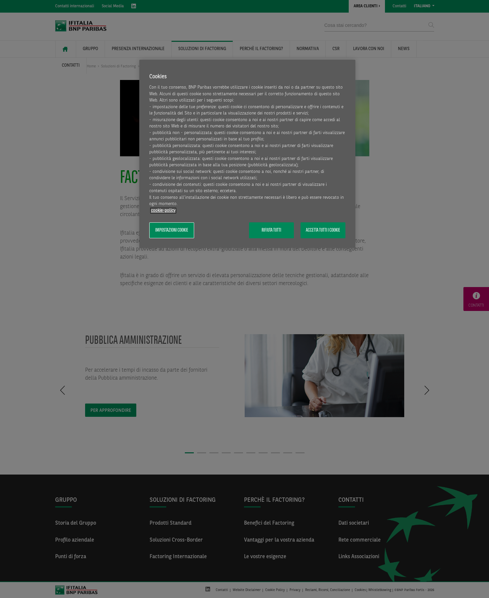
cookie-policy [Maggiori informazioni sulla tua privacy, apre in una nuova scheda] (163, 210)
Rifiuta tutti (271, 230)
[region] (247, 154)
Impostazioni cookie (171, 230)
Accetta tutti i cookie (323, 230)
